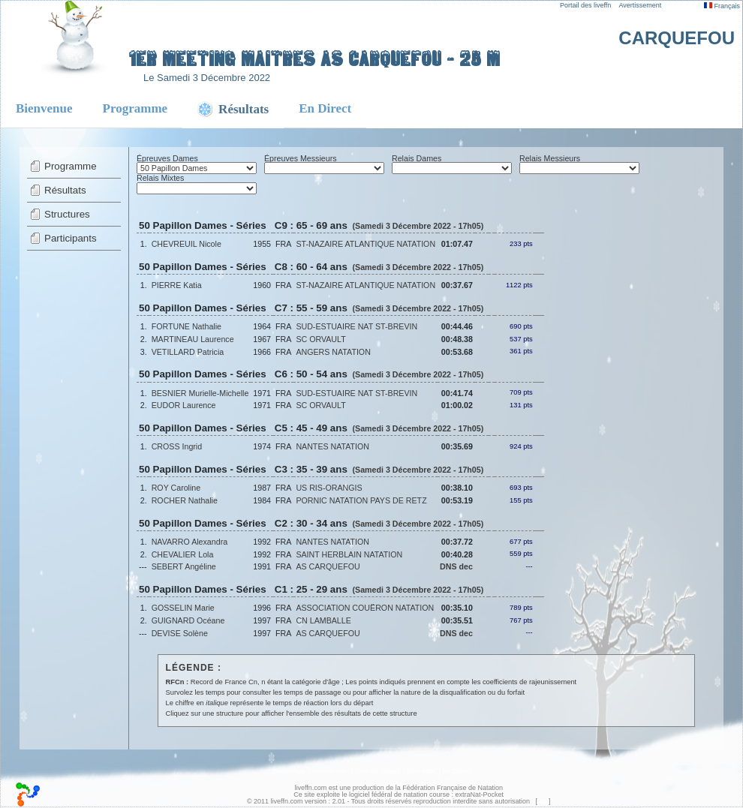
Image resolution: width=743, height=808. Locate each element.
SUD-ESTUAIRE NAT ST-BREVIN (356, 326)
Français (722, 6)
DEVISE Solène (180, 633)
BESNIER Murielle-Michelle (200, 393)
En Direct (325, 108)
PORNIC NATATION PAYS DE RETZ (361, 500)
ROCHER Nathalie (185, 500)
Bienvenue (44, 108)
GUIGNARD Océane (188, 620)
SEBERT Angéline (184, 566)
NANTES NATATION (332, 446)
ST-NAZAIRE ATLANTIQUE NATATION (365, 243)
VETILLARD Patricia (188, 351)
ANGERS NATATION (333, 351)
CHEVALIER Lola (183, 554)
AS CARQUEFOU (327, 566)
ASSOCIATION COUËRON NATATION (365, 607)
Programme (135, 108)
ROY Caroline (176, 487)
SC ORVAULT (320, 339)
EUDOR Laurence (184, 405)
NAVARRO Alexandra (189, 541)
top (542, 801)
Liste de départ (377, 771)
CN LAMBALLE (323, 620)
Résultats (65, 190)
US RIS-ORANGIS (329, 487)
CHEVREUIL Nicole (186, 243)
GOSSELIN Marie (183, 607)
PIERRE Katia (177, 285)
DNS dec (456, 566)
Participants (70, 238)
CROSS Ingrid (177, 446)
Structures (67, 214)
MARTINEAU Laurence (193, 339)
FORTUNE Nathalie (186, 326)
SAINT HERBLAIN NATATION (349, 554)
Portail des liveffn (585, 5)
